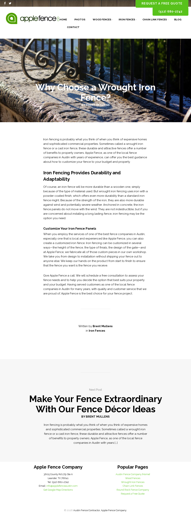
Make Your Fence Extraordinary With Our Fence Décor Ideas (95, 404)
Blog (177, 19)
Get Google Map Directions (58, 489)
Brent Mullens (98, 105)
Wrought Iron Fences (132, 482)
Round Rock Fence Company (133, 489)
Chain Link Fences (155, 19)
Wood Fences (102, 19)
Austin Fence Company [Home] (133, 474)
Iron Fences (127, 19)
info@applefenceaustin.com (62, 485)
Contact (73, 27)
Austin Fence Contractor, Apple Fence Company (99, 510)
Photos (79, 19)
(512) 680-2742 (170, 11)
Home (63, 19)
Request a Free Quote (133, 493)
